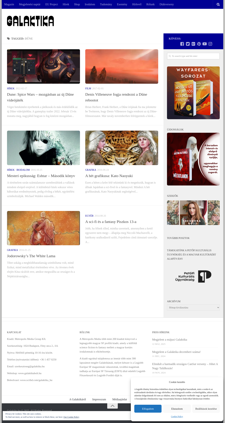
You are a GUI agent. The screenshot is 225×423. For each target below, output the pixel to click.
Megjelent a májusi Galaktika (169, 339)
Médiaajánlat (119, 399)
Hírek (66, 4)
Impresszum (99, 399)
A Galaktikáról (77, 399)
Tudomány (106, 4)
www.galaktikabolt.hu (29, 373)
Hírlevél (136, 4)
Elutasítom (177, 408)
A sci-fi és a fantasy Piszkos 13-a (110, 221)
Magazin (9, 4)
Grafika (90, 170)
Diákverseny (167, 4)
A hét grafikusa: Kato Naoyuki (109, 176)
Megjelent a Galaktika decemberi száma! (176, 352)
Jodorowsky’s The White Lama (31, 256)
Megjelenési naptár (29, 4)
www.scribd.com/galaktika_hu (36, 380)
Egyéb (89, 215)
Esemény (122, 4)
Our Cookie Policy (71, 417)
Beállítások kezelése (206, 408)
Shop (77, 4)
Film (88, 88)
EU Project (51, 4)
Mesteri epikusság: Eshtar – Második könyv (41, 176)
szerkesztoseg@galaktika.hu (30, 366)
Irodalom (90, 4)
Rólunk (150, 4)
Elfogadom (148, 408)
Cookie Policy (177, 416)
